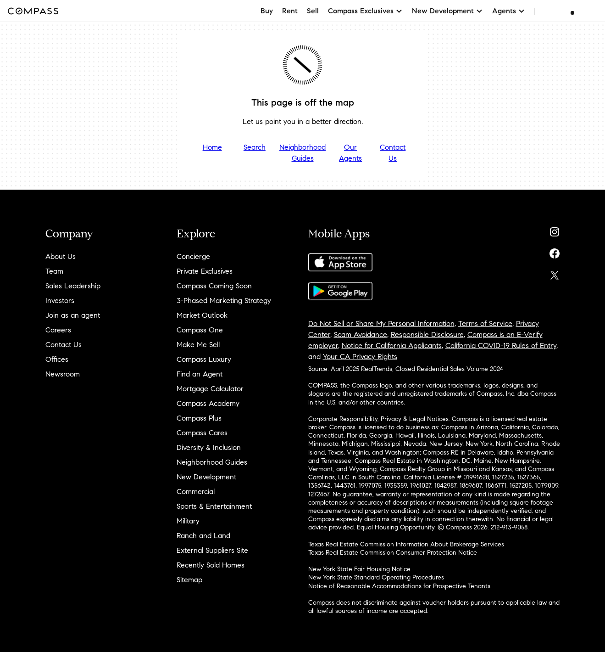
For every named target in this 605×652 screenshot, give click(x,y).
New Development (206, 476)
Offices (56, 359)
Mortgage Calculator (210, 388)
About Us (60, 256)
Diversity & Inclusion (209, 447)
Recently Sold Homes (210, 565)
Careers (58, 330)
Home (212, 147)
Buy (267, 10)
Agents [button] (508, 10)
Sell (313, 10)
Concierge (193, 256)
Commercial (196, 491)
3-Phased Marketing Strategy (224, 300)
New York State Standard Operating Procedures (376, 577)
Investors (59, 300)
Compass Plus (199, 418)
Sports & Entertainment (214, 506)
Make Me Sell (198, 344)
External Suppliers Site (212, 550)
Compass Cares (202, 432)
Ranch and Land (203, 535)
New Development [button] (447, 10)
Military (188, 521)
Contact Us (392, 153)
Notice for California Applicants (392, 345)
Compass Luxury (204, 359)
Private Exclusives (205, 271)
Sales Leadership (72, 285)
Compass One (200, 330)
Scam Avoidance (360, 334)
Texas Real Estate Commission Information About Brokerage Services (406, 544)
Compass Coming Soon (214, 285)
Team (54, 271)
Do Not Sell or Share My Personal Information (381, 323)
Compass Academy (208, 403)
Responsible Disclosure (427, 334)
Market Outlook (202, 315)
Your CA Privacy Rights (360, 356)
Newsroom (62, 374)
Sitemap (189, 579)
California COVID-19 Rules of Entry (500, 345)
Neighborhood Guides (302, 153)
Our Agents (350, 153)
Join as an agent (72, 315)
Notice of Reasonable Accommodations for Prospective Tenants (399, 586)
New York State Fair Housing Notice (359, 569)
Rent (290, 10)
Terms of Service (485, 323)
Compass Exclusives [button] (365, 10)
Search (255, 147)
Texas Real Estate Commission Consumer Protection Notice (392, 552)
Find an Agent (199, 374)
